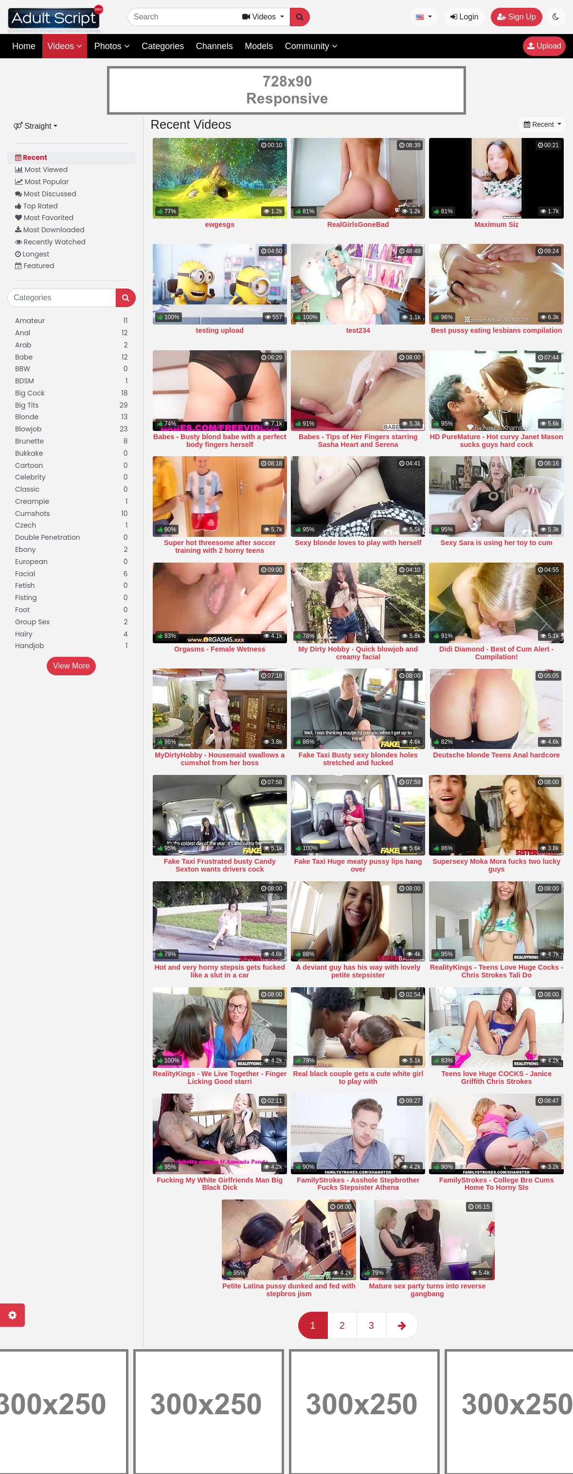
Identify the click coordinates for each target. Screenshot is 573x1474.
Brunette (71, 441)
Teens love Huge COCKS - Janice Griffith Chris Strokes (496, 1077)
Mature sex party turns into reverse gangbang (427, 1290)
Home (24, 46)
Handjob (71, 646)
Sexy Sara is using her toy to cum (497, 543)
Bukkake (71, 453)
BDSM (71, 381)
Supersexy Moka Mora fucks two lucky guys (496, 865)
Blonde (71, 417)
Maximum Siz (496, 224)
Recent (31, 157)
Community (311, 46)
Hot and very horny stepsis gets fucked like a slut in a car (219, 971)
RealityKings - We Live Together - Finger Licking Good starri (219, 1077)
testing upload (220, 330)
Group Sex (71, 622)
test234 (358, 330)
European (71, 562)
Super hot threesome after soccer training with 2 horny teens (220, 546)
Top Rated (36, 206)
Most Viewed (41, 169)
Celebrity (71, 477)
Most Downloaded (50, 230)
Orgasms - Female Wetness (220, 649)
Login (464, 17)
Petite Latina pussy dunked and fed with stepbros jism (289, 1290)
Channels (214, 46)
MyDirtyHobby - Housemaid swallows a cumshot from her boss (220, 759)
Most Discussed (45, 194)
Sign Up (516, 17)
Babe (71, 357)
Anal (71, 333)
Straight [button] (33, 126)
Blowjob (71, 429)
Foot (71, 610)
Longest (32, 254)
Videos (64, 46)
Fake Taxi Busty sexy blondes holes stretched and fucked (358, 759)
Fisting (71, 598)
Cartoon (71, 466)
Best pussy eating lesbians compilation (496, 330)
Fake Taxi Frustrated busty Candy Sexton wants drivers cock (220, 865)
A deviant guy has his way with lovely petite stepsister (358, 971)
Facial (71, 574)
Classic (71, 489)
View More (71, 666)
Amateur (71, 321)
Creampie (71, 502)
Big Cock (71, 393)
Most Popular (42, 182)
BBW (71, 369)
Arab (71, 345)
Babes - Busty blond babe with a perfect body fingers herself (219, 440)
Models (259, 46)
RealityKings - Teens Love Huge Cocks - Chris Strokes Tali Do (496, 971)
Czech (71, 525)
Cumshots (71, 514)
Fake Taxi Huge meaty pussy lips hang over (358, 865)
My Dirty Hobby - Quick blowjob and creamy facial (358, 653)
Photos (112, 46)
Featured (34, 266)
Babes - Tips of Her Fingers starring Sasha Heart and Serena (358, 440)
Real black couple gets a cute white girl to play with (358, 1077)
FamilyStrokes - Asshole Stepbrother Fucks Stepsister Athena (358, 1184)
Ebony (71, 550)
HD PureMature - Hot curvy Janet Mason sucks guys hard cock (496, 440)
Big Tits (71, 405)
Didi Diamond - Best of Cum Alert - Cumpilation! (496, 653)
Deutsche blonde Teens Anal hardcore (496, 755)
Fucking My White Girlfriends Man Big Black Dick (220, 1184)
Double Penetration (71, 537)
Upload (544, 46)
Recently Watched (50, 242)
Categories (163, 46)
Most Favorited (44, 218)
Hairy (71, 634)
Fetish (71, 586)
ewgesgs (219, 224)
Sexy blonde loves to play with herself (358, 543)
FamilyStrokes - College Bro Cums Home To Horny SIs (496, 1184)
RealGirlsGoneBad (358, 224)
